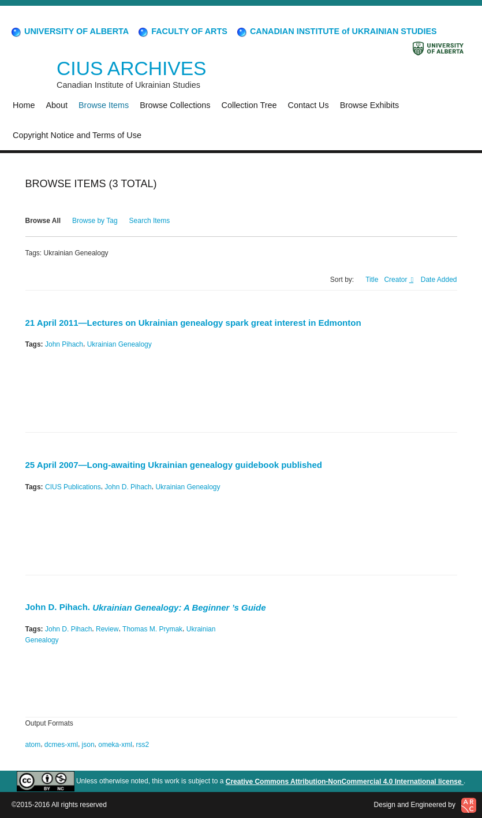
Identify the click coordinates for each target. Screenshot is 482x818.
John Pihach (64, 344)
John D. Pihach (127, 486)
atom (33, 745)
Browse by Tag (95, 221)
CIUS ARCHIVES (131, 68)
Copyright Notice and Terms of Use (77, 135)
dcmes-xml (61, 745)
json (88, 745)
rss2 (143, 745)
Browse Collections (175, 105)
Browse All (43, 221)
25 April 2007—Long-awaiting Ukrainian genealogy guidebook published (174, 465)
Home (24, 105)
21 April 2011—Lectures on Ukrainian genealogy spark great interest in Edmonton (193, 323)
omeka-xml (115, 745)
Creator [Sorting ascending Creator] (396, 280)
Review (107, 629)
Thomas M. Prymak (152, 629)
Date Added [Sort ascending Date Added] (439, 280)
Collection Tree (249, 105)
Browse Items (104, 105)
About (57, 105)
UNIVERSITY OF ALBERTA (69, 31)
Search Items (149, 221)
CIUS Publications (73, 486)
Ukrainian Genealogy (119, 344)
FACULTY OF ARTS (182, 31)
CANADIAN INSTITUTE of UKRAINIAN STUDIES (336, 31)
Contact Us (308, 105)
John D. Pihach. (145, 607)
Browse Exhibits (369, 105)
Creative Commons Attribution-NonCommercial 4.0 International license (345, 782)
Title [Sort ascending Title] (371, 280)
